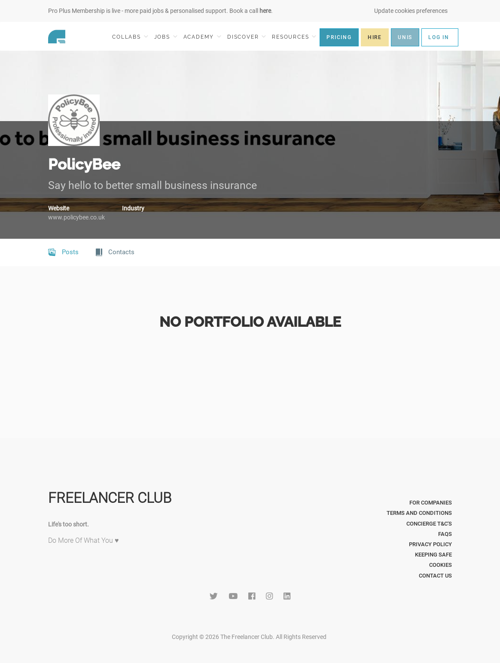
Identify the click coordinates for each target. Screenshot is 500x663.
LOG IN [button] (438, 37)
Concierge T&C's (429, 523)
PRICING (339, 37)
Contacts (115, 252)
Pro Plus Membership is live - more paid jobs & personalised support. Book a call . (160, 10)
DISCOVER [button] (246, 36)
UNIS (405, 37)
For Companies (430, 502)
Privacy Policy (430, 544)
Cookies (440, 565)
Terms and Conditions (419, 513)
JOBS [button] (165, 36)
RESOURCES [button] (294, 36)
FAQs (445, 534)
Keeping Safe (433, 554)
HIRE (375, 37)
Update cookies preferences (411, 10)
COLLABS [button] (130, 36)
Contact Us (435, 575)
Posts (63, 252)
